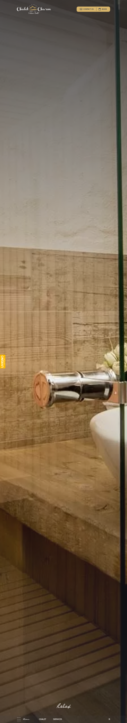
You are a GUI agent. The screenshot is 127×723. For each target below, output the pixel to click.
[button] (23, 719)
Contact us (87, 9)
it (109, 719)
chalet (42, 719)
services (57, 719)
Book (103, 9)
